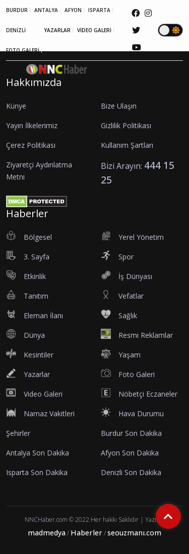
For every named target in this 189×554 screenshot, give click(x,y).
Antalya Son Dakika (37, 452)
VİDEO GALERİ (94, 30)
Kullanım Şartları (127, 145)
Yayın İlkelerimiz (31, 125)
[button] (173, 72)
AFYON (73, 10)
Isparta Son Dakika (37, 472)
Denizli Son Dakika (131, 472)
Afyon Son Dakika (130, 452)
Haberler (86, 532)
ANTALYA (46, 10)
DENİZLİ (16, 30)
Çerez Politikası (30, 145)
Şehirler (18, 433)
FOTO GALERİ (22, 50)
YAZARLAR (57, 30)
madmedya (47, 532)
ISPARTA (99, 10)
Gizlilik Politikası (126, 125)
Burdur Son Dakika (131, 433)
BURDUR (17, 10)
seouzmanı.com (134, 532)
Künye (16, 106)
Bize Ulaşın (119, 106)
